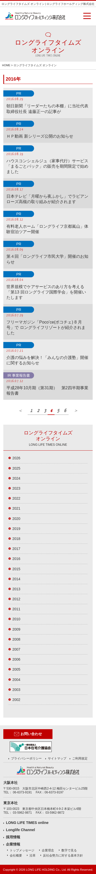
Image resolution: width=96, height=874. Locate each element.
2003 (16, 690)
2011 (16, 609)
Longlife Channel (20, 830)
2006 (16, 659)
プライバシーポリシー (26, 758)
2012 (16, 599)
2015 (16, 569)
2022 (16, 498)
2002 (16, 700)
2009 (16, 629)
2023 (16, 488)
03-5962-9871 (22, 812)
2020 (16, 519)
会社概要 (16, 855)
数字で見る (69, 850)
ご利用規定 (80, 758)
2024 (16, 478)
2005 (16, 669)
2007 (16, 649)
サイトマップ (57, 758)
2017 (16, 549)
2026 (16, 458)
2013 (16, 589)
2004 (16, 680)
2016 (16, 559)
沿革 (32, 855)
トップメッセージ (22, 850)
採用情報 (13, 837)
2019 (16, 529)
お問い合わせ (28, 734)
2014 (16, 579)
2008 (16, 639)
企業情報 (13, 844)
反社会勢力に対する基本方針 (63, 855)
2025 (16, 468)
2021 (16, 508)
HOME (6, 65)
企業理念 (48, 850)
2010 (16, 619)
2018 (16, 539)
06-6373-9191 (22, 792)
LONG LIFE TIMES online (27, 823)
